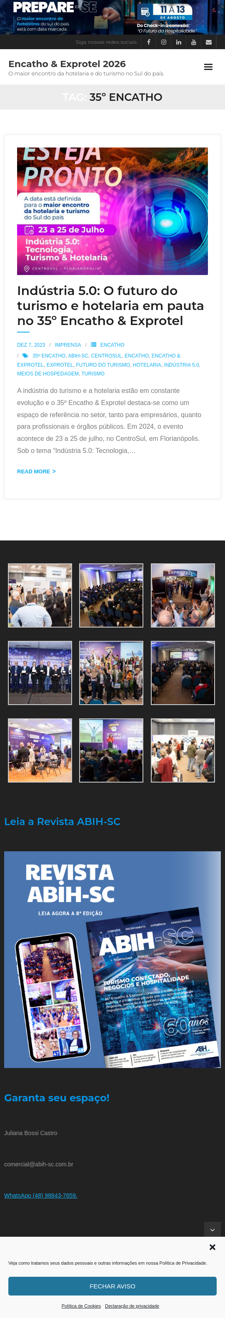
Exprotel (60, 365)
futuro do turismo (103, 365)
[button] (212, 1247)
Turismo (92, 374)
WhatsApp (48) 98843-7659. (41, 1195)
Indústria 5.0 (181, 365)
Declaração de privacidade (132, 1305)
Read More (33, 471)
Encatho (112, 345)
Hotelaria (147, 365)
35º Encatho (48, 356)
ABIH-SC (78, 356)
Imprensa (68, 345)
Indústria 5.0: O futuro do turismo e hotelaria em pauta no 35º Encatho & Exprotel (110, 305)
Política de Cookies (81, 1305)
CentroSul (106, 356)
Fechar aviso (112, 1286)
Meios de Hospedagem (48, 374)
